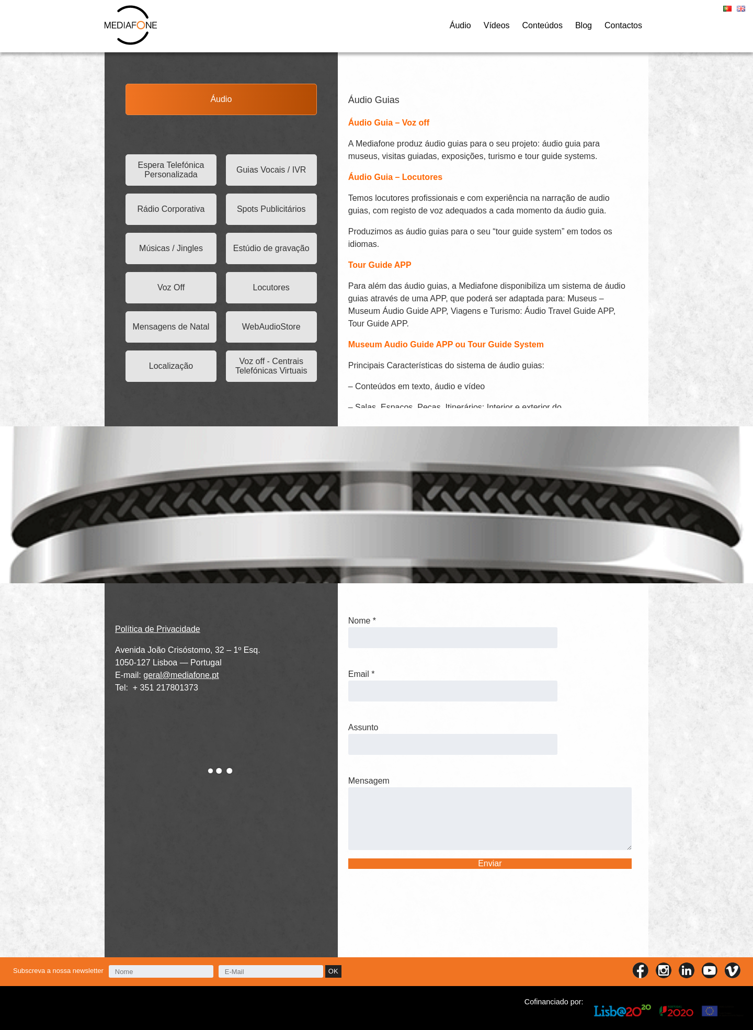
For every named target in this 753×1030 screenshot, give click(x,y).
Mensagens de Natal (171, 326)
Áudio (460, 25)
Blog (583, 25)
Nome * (362, 620)
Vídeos (497, 25)
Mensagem (369, 780)
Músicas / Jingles (171, 248)
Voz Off (171, 287)
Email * (361, 674)
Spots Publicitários (271, 209)
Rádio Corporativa (171, 209)
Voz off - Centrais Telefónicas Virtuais (271, 366)
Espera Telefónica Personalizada (171, 170)
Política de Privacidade (157, 629)
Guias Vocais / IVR (271, 169)
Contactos (623, 25)
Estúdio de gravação (271, 248)
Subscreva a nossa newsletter (58, 971)
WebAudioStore (271, 326)
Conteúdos (542, 25)
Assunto (363, 727)
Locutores (271, 287)
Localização (171, 365)
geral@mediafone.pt (181, 675)
